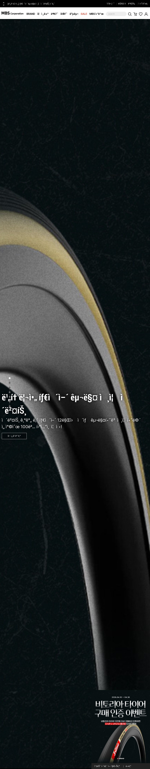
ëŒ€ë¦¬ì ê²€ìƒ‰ (126, 3)
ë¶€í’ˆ (54, 13)
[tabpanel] (75, 394)
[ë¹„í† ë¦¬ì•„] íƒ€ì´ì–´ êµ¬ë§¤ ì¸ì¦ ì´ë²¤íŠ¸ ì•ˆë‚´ (31, 4)
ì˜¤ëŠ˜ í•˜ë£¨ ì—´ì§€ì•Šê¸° (107, 766)
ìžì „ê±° (42, 13)
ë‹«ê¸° (128, 766)
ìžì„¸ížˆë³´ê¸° (14, 436)
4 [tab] (10, 392)
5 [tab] (10, 397)
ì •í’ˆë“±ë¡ (144, 3)
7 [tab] (10, 406)
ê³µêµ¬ (74, 13)
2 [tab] (10, 383)
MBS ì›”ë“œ (97, 13)
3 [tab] (10, 387)
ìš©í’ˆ (63, 13)
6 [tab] (10, 401)
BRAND (31, 13)
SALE (84, 13)
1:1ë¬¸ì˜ (110, 3)
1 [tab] (10, 378)
